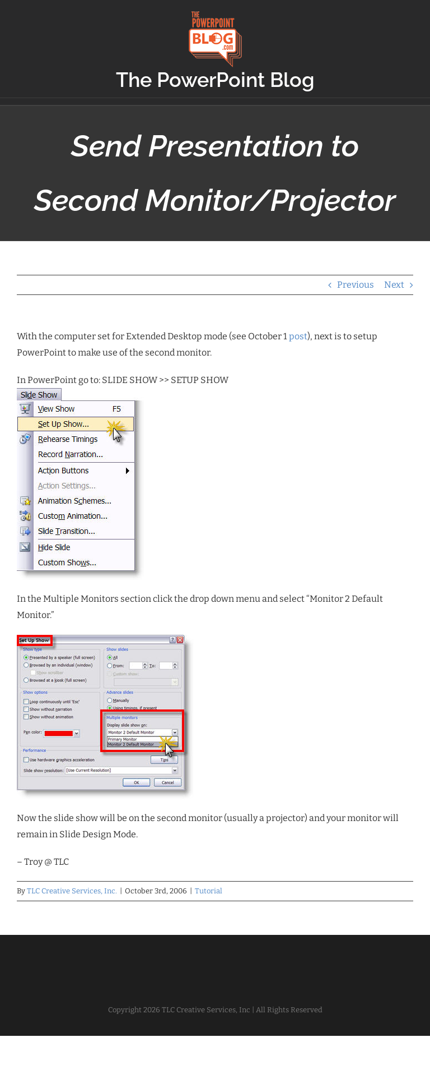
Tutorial (208, 891)
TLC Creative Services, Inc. (72, 891)
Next (394, 284)
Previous (355, 284)
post (298, 336)
